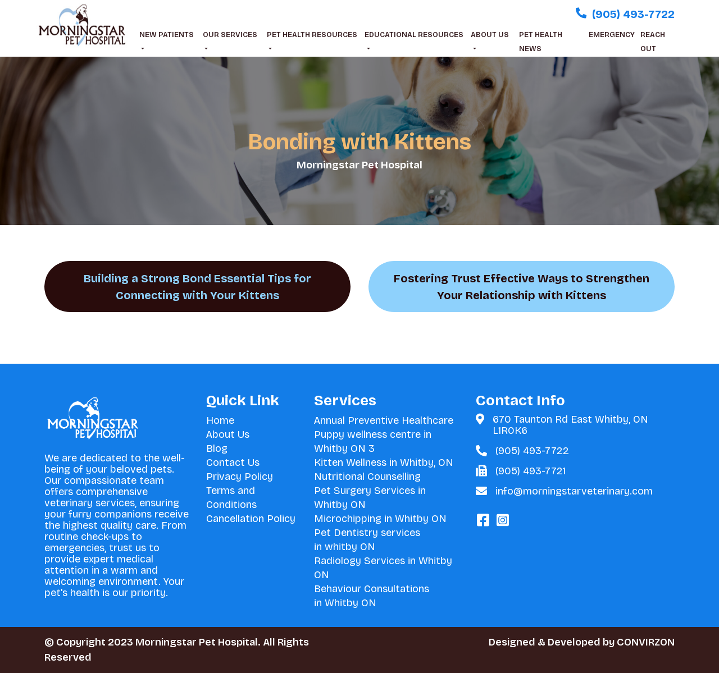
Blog (216, 448)
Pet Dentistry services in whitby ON (367, 540)
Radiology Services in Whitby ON (383, 568)
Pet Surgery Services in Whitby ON (370, 497)
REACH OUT (652, 41)
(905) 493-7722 (532, 451)
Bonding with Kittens (359, 142)
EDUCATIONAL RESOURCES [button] (414, 34)
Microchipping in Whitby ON (380, 518)
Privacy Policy (239, 476)
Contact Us (233, 462)
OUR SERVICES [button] (230, 34)
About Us (227, 434)
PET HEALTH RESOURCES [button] (312, 34)
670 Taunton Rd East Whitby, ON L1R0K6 (570, 425)
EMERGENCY (612, 34)
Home (220, 420)
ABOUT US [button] (490, 34)
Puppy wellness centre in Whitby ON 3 (372, 441)
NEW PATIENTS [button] (166, 34)
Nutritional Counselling (367, 476)
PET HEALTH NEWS (540, 41)
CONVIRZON (646, 642)
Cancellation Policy (250, 518)
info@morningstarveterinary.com (574, 491)
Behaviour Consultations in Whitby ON (371, 596)
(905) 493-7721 (530, 471)
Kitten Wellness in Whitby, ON (383, 462)
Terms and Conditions (231, 497)
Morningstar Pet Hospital (359, 165)
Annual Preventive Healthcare (383, 420)
